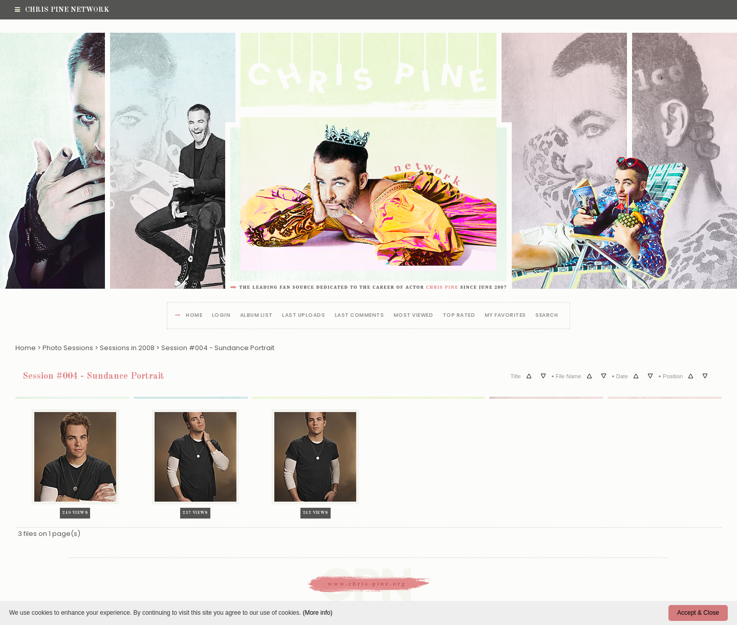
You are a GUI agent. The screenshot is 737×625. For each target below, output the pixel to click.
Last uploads (303, 315)
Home (194, 315)
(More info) (317, 612)
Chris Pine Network (62, 9)
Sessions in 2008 (127, 348)
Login (221, 315)
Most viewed (413, 315)
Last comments (359, 315)
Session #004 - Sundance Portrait (217, 348)
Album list (256, 315)
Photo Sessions (67, 348)
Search (546, 315)
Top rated (459, 315)
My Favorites (505, 315)
